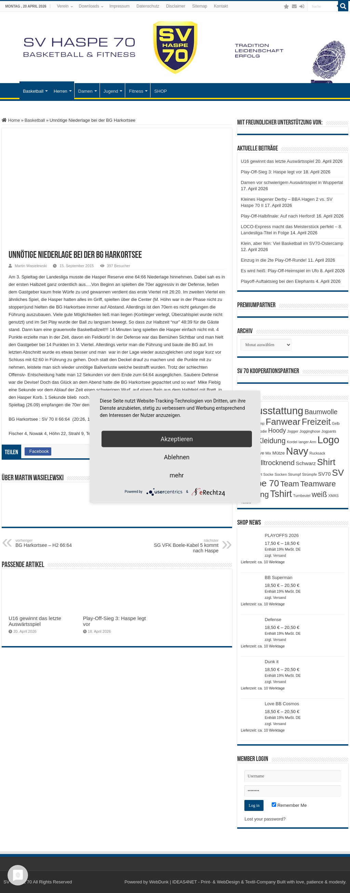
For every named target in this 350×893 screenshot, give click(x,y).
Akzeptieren (177, 438)
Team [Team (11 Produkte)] (289, 484)
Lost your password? (264, 819)
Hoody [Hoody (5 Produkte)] (277, 430)
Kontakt (221, 6)
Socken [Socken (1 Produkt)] (281, 474)
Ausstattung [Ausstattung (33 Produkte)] (276, 410)
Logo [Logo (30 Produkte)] (328, 439)
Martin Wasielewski (31, 266)
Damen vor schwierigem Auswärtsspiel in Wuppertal (292, 182)
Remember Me (289, 805)
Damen (85, 91)
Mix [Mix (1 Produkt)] (268, 453)
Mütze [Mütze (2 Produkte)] (278, 453)
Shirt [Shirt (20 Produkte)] (326, 462)
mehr (177, 474)
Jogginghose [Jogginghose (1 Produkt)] (309, 431)
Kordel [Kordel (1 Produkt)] (292, 442)
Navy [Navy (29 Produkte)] (297, 451)
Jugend (111, 91)
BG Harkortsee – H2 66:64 (50, 543)
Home (11, 120)
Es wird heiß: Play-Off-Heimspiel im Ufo (280, 270)
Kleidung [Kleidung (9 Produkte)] (271, 441)
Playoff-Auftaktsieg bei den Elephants (277, 281)
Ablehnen (176, 456)
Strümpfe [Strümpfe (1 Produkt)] (309, 474)
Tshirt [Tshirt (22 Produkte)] (281, 494)
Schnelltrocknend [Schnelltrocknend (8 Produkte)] (267, 463)
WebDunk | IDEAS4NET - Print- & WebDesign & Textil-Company (212, 881)
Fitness (136, 91)
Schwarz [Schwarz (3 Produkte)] (306, 463)
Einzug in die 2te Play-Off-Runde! (274, 260)
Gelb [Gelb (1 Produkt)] (336, 423)
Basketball (33, 91)
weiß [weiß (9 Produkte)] (319, 494)
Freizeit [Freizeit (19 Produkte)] (316, 421)
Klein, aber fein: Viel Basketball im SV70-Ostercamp (292, 243)
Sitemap (199, 6)
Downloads (89, 6)
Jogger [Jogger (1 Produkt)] (292, 431)
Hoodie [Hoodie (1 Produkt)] (261, 431)
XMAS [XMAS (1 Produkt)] (333, 496)
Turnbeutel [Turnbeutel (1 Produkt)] (302, 496)
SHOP (160, 91)
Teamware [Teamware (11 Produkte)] (318, 484)
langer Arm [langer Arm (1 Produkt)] (308, 442)
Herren (60, 91)
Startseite (10, 90)
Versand (279, 555)
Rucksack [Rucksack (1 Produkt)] (317, 453)
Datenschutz (147, 6)
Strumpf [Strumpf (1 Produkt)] (294, 474)
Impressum (119, 6)
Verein (63, 6)
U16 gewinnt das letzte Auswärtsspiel (35, 621)
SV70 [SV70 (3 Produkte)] (324, 474)
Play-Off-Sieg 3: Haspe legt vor (271, 171)
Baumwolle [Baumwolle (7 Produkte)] (321, 412)
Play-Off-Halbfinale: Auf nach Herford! (278, 216)
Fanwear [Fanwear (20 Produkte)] (283, 422)
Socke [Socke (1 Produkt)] (268, 474)
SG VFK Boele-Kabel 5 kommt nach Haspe (183, 545)
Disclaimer (175, 6)
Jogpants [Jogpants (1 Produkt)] (328, 431)
